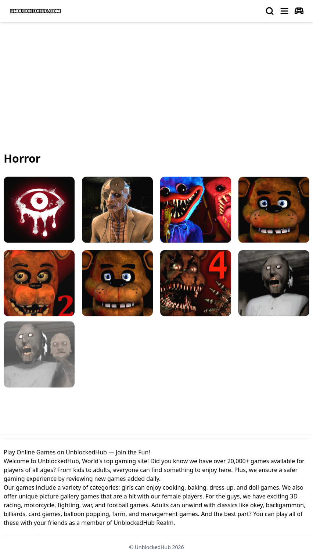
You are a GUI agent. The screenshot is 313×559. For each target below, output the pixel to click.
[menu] (284, 11)
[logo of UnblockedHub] (35, 11)
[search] (269, 11)
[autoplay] (299, 11)
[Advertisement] (156, 83)
